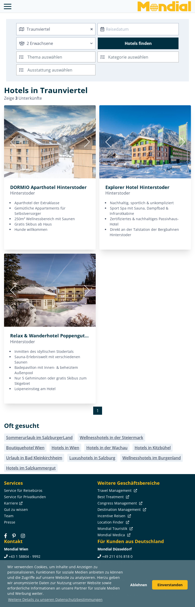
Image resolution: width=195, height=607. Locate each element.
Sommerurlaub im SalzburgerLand (39, 437)
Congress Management (119, 503)
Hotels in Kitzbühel (153, 447)
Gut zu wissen (16, 509)
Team (8, 515)
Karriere (13, 503)
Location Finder (113, 522)
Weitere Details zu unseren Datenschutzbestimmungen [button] (55, 599)
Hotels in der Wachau (106, 447)
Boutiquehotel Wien (25, 447)
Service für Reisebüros (23, 490)
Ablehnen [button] (138, 584)
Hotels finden (138, 43)
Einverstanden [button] (170, 584)
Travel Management (117, 490)
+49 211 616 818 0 (117, 556)
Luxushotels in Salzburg (92, 458)
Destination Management (121, 509)
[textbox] (138, 56)
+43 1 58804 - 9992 (24, 556)
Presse (9, 522)
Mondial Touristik (115, 528)
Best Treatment (113, 496)
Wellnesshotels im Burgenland (151, 458)
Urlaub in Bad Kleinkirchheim (34, 458)
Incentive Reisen (114, 515)
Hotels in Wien (65, 447)
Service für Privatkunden (25, 496)
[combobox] (55, 29)
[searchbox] (61, 57)
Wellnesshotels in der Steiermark (111, 437)
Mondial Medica (113, 534)
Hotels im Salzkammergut (31, 468)
